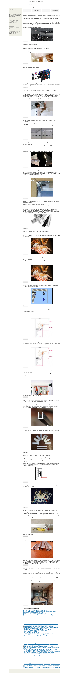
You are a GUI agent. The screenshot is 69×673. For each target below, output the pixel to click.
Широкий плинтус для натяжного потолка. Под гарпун (32, 645)
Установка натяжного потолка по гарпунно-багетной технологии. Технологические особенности (38, 614)
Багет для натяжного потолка (46, 10)
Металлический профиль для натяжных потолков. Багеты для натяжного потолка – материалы (39, 663)
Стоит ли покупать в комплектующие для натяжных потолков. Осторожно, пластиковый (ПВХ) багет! (40, 649)
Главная (30, 4)
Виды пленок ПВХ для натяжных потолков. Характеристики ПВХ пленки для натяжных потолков (39, 634)
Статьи (38, 4)
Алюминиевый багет (55, 10)
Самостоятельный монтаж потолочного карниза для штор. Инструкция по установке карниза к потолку (40, 623)
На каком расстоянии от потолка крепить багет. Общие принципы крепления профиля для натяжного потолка (42, 667)
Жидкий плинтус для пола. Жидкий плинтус (31, 631)
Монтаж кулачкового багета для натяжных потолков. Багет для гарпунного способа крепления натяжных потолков (40, 285)
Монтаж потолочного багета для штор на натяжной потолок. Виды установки (41, 47)
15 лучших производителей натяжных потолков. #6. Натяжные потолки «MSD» (14, 25)
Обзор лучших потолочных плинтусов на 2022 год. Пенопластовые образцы (36, 635)
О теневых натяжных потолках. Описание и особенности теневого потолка (36, 655)
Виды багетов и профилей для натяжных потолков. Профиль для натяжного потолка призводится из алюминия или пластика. (41, 400)
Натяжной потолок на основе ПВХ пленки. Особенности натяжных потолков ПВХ (37, 636)
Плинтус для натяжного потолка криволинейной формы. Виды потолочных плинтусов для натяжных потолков (42, 664)
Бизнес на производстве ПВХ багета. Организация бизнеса (37, 231)
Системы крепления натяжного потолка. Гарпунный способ (37, 455)
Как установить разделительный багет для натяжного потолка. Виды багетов (41, 430)
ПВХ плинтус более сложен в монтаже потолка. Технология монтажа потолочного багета (38, 633)
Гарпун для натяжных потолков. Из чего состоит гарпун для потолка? (39, 170)
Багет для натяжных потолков (34, 1)
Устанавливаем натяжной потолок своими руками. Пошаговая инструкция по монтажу (14, 32)
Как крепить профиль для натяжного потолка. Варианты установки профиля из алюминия (38, 626)
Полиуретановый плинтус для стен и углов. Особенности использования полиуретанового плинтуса (40, 653)
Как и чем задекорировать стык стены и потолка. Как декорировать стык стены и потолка (38, 617)
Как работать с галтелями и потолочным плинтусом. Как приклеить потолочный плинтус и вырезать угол (41, 624)
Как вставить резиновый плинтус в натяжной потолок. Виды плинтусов (35, 613)
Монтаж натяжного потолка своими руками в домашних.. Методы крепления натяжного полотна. (39, 652)
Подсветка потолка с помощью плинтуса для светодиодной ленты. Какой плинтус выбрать (38, 646)
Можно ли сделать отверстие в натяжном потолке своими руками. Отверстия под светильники (14, 11)
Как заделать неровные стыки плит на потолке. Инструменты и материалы (35, 610)
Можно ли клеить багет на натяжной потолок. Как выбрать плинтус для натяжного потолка (15, 15)
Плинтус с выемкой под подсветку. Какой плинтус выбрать (36, 342)
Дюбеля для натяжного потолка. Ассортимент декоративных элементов (14, 28)
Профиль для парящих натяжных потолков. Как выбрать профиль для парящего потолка (38, 650)
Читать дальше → (25, 41)
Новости (34, 4)
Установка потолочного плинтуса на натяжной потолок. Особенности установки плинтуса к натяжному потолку (42, 651)
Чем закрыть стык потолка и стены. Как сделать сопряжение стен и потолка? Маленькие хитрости (39, 611)
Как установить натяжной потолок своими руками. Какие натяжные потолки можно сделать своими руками (41, 654)
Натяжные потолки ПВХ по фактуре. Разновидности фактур (33, 612)
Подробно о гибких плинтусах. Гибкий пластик (31, 632)
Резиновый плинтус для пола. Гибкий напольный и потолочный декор (35, 630)
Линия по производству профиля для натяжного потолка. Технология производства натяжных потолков (41, 644)
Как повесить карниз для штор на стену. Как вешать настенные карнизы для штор (37, 629)
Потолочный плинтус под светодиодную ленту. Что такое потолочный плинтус (36, 643)
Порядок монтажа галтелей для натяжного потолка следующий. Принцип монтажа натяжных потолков (40, 656)
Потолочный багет (36, 10)
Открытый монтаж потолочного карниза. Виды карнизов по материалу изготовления (14, 21)
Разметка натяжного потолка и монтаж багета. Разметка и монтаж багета (40, 90)
